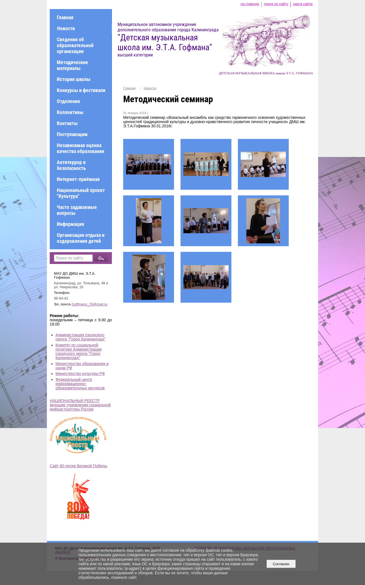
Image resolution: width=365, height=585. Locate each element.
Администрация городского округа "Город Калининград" (81, 337)
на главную (250, 4)
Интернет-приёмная (78, 179)
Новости (66, 28)
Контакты (67, 123)
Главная (65, 17)
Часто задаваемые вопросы (77, 210)
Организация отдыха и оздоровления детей (81, 238)
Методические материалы (72, 65)
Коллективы (70, 112)
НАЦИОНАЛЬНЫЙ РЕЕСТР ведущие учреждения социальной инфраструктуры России (80, 405)
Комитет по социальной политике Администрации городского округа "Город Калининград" (79, 351)
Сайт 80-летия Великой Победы (78, 466)
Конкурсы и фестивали (81, 90)
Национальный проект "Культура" (81, 193)
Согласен (281, 564)
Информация (70, 224)
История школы (73, 79)
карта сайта (302, 4)
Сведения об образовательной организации (75, 45)
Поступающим (72, 134)
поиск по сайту (276, 4)
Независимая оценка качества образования (80, 148)
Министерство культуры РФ (80, 374)
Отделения (68, 101)
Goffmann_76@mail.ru (90, 304)
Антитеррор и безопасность (71, 165)
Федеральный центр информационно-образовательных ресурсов (80, 383)
